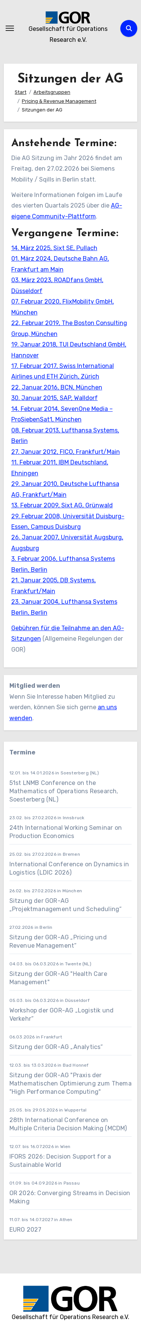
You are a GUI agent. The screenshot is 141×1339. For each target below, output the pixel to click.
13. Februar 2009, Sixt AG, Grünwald (62, 505)
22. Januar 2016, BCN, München (56, 387)
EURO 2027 (26, 1229)
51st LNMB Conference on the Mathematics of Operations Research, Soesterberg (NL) (63, 791)
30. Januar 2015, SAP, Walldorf (54, 398)
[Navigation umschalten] (10, 28)
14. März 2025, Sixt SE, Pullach (54, 248)
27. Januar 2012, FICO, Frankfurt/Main (65, 451)
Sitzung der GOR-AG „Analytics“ (56, 1046)
